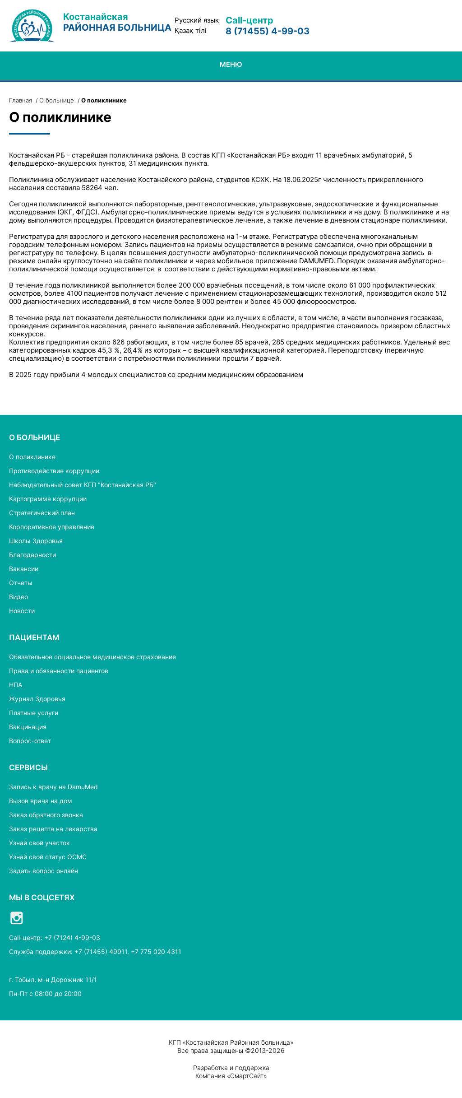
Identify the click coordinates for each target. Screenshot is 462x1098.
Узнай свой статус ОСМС (48, 857)
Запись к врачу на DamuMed (53, 787)
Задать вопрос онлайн (43, 871)
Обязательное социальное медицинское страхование (92, 657)
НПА (15, 685)
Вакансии (23, 568)
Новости (22, 610)
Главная (20, 100)
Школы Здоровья (36, 540)
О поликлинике (32, 457)
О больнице (56, 100)
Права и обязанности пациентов (58, 671)
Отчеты (20, 582)
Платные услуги (33, 712)
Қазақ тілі (191, 31)
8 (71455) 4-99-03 (268, 31)
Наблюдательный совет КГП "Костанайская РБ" (82, 485)
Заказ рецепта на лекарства (53, 829)
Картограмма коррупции (48, 498)
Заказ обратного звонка (46, 815)
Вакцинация (27, 726)
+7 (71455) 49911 (100, 951)
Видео (18, 596)
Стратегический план (42, 512)
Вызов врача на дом (40, 801)
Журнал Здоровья (37, 699)
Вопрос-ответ (30, 740)
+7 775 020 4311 (156, 951)
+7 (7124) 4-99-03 (72, 937)
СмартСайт (246, 1075)
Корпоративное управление (51, 526)
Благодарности (32, 554)
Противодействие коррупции (54, 471)
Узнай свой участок (39, 843)
